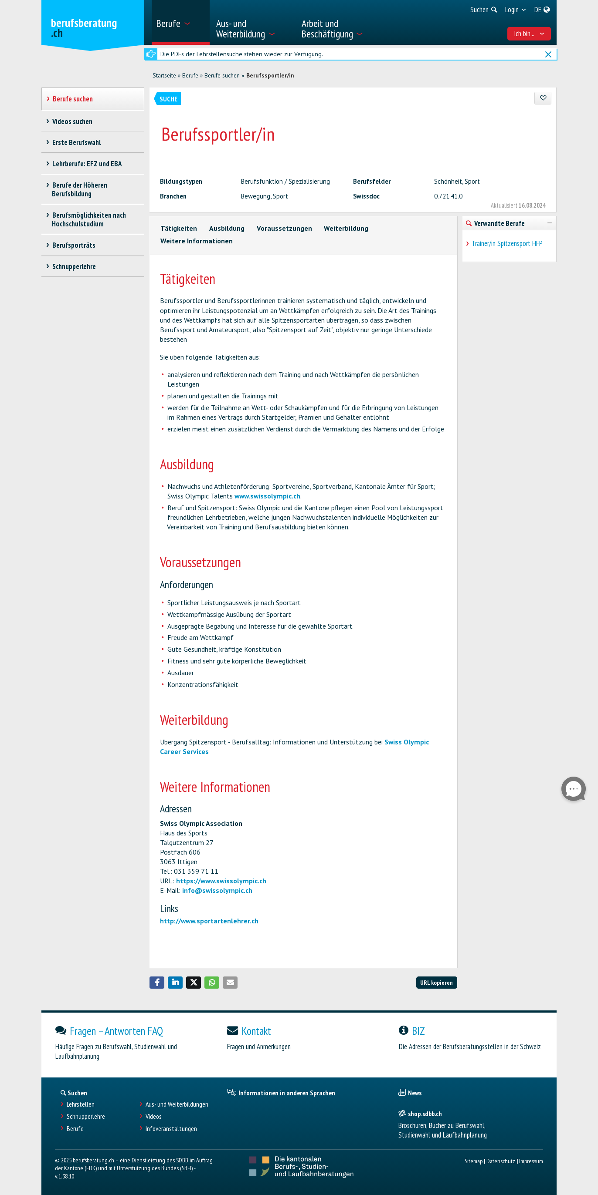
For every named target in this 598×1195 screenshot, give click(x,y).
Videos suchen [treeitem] (72, 121)
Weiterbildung (346, 228)
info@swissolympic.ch (217, 890)
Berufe (190, 75)
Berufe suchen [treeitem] (72, 99)
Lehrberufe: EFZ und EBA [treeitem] (87, 163)
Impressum (531, 1161)
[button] (157, 982)
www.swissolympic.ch (267, 495)
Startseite (164, 75)
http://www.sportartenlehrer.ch (209, 920)
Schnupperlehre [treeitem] (74, 266)
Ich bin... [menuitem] (529, 33)
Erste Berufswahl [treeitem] (76, 142)
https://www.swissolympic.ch (221, 880)
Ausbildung (227, 228)
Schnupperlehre (86, 1116)
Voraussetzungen (284, 228)
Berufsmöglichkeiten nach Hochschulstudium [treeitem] (89, 219)
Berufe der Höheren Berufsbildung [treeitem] (79, 189)
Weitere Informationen (196, 240)
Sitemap (473, 1161)
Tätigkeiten (178, 228)
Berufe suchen (222, 75)
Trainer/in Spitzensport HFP (507, 243)
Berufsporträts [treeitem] (73, 245)
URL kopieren (436, 982)
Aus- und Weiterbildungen (177, 1104)
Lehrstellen (81, 1104)
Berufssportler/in (270, 75)
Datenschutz (500, 1161)
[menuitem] (181, 22)
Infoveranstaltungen (171, 1128)
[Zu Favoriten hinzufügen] (543, 98)
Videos (154, 1116)
